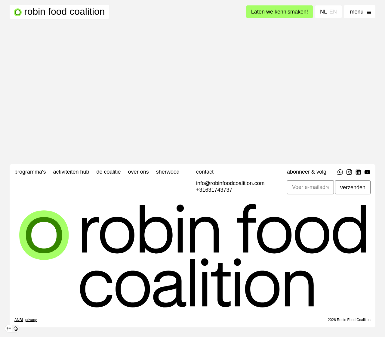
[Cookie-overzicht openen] (16, 328)
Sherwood (168, 172)
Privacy (31, 320)
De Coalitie (109, 172)
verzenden (352, 187)
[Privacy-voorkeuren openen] (8, 328)
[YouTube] (367, 173)
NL (323, 11)
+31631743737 (214, 190)
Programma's (30, 172)
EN (333, 11)
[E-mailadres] (310, 187)
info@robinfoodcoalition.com (230, 183)
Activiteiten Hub (71, 172)
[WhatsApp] (340, 173)
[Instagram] (349, 173)
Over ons (138, 172)
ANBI (18, 320)
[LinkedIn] (358, 173)
